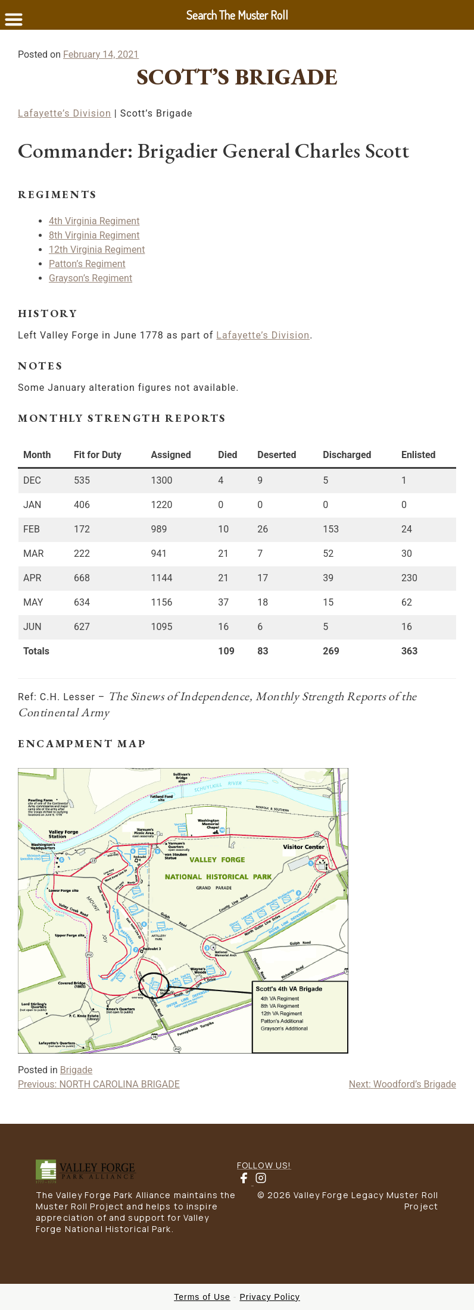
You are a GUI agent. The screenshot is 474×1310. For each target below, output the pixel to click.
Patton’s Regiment (87, 263)
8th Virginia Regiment (94, 235)
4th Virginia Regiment (94, 221)
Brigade (76, 1070)
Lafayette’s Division (64, 113)
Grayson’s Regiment (90, 278)
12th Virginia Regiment (97, 249)
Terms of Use (202, 1297)
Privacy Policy (269, 1297)
